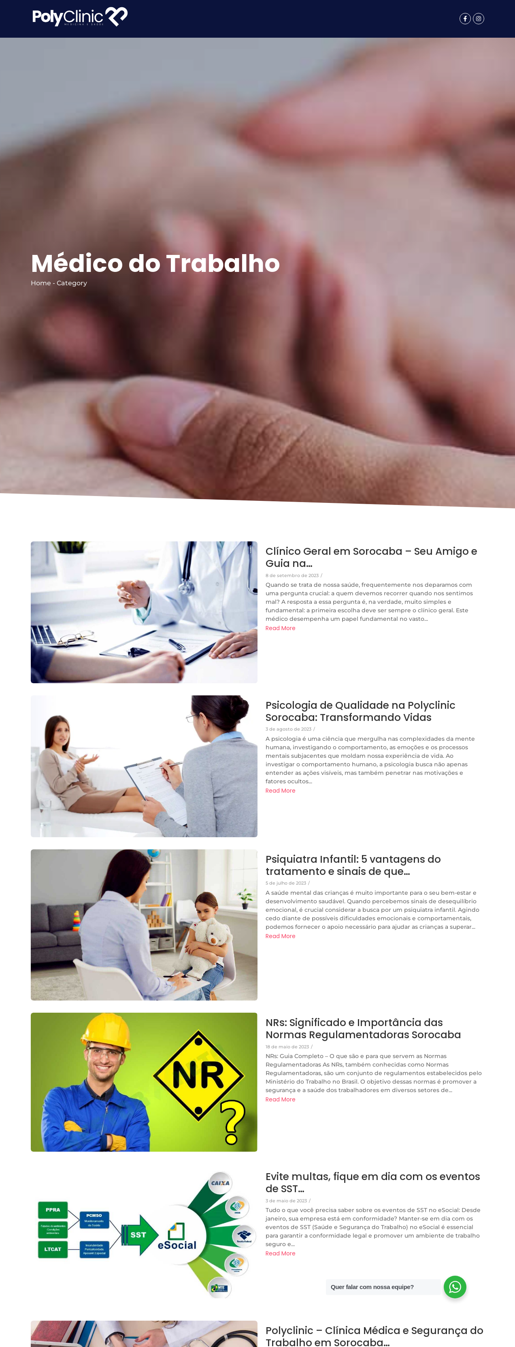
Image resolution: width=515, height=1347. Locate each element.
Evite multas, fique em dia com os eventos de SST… (374, 1183)
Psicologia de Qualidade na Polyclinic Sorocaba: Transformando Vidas (362, 711)
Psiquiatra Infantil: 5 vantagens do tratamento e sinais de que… (354, 865)
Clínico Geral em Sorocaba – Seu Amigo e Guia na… (373, 557)
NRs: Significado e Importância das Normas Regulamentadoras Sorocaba (364, 1029)
